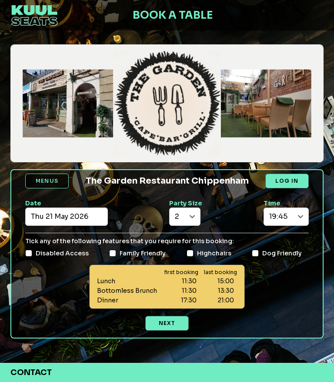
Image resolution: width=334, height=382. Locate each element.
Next (167, 323)
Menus (47, 181)
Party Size (185, 203)
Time (272, 203)
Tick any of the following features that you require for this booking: (129, 241)
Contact (31, 372)
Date (33, 203)
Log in (286, 181)
